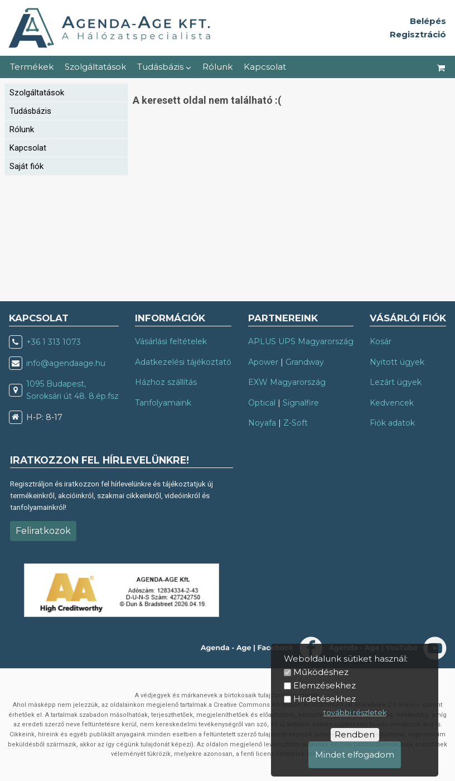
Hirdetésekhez (324, 698)
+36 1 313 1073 (53, 342)
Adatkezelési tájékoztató (183, 362)
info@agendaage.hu (65, 363)
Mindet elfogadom (354, 754)
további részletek (354, 712)
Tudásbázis (164, 66)
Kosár (380, 341)
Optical (261, 403)
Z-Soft (295, 423)
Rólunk (217, 66)
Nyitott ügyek (397, 362)
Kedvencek (392, 403)
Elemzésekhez (324, 685)
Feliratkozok (43, 531)
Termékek (32, 66)
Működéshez (320, 672)
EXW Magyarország (287, 382)
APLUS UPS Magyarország (301, 341)
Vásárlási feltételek (171, 341)
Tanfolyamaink (163, 403)
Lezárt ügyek (396, 382)
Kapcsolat (265, 66)
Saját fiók (26, 166)
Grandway (304, 362)
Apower (263, 362)
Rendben (355, 734)
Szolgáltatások (95, 66)
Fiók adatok (392, 423)
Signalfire (301, 403)
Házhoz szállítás (166, 382)
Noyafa (262, 423)
